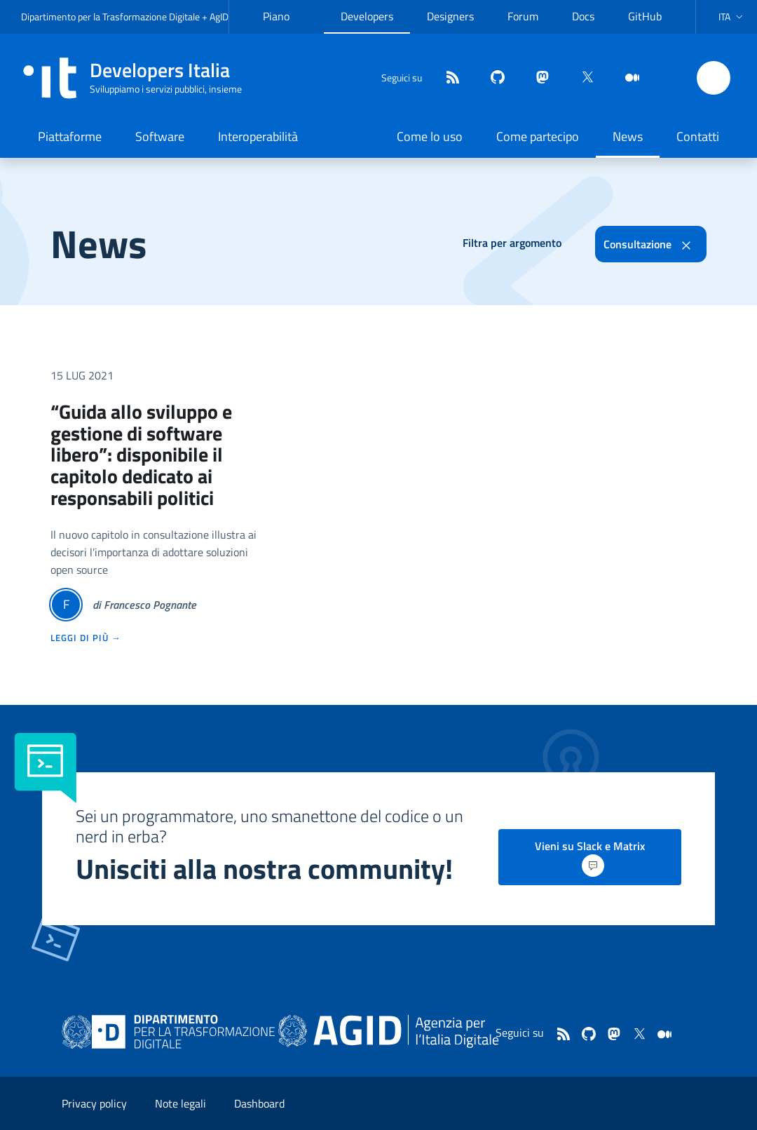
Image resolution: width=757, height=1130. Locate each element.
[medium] (627, 78)
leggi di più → (85, 638)
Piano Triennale (285, 27)
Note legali (180, 1103)
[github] (492, 78)
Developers (367, 16)
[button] (732, 17)
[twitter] (582, 78)
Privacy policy (94, 1103)
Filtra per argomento (512, 242)
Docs (583, 16)
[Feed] (447, 78)
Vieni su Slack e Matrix (590, 857)
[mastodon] (537, 78)
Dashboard (259, 1103)
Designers (450, 16)
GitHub (645, 16)
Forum (522, 16)
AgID (219, 16)
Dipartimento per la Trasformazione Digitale (110, 16)
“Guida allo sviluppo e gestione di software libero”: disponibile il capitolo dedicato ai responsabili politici (141, 454)
